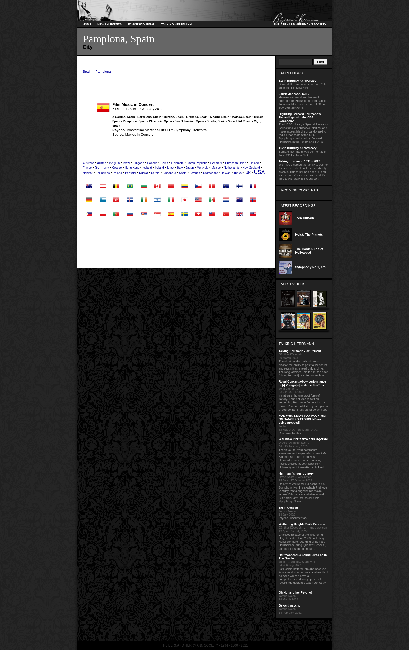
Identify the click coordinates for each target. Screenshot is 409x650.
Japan (190, 167)
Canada (152, 163)
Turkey (238, 172)
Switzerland (210, 172)
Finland (254, 163)
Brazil (126, 163)
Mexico (216, 167)
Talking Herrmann (176, 24)
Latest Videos (292, 284)
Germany (102, 167)
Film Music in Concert (133, 104)
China (164, 163)
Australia (88, 163)
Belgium (114, 163)
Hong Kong (132, 167)
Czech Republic (197, 163)
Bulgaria (138, 163)
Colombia (177, 163)
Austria (101, 163)
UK (248, 172)
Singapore (169, 172)
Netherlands (231, 167)
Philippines (103, 172)
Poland (117, 172)
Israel (170, 167)
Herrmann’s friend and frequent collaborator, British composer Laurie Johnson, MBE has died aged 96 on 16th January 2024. (304, 100)
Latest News (291, 73)
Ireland (159, 167)
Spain (87, 71)
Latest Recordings (297, 206)
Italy (180, 167)
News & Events (109, 24)
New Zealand (251, 167)
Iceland (147, 167)
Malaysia (202, 167)
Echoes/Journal (141, 24)
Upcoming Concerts (298, 190)
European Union (235, 163)
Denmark (216, 163)
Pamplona (103, 71)
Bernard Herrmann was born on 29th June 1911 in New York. (304, 84)
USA (259, 172)
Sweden (195, 172)
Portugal (130, 172)
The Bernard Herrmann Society (299, 24)
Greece (117, 167)
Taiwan (225, 172)
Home (87, 24)
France (87, 167)
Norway (87, 172)
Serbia (155, 172)
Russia (143, 172)
